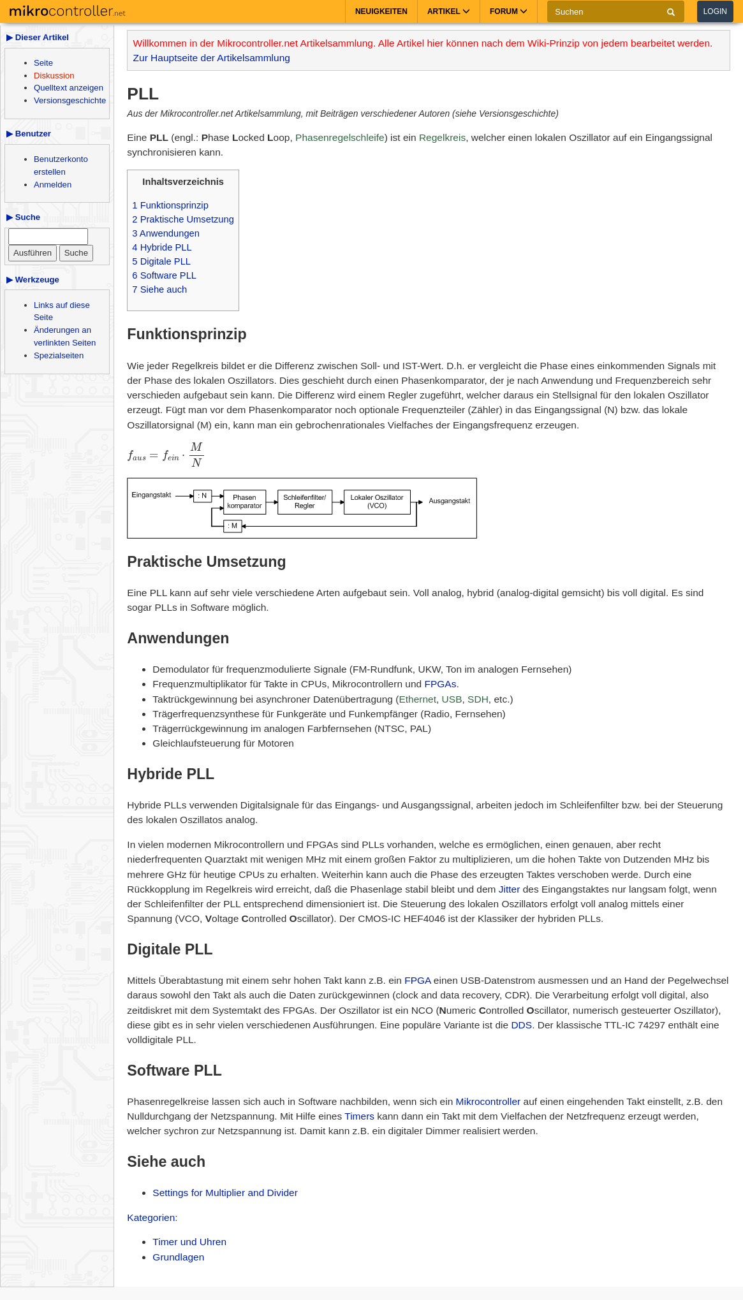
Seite (43, 63)
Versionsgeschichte (70, 100)
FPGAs (441, 683)
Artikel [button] (448, 11)
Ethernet (417, 699)
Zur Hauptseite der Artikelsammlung (211, 57)
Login (715, 11)
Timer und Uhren (189, 1241)
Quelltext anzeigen (68, 87)
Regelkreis (442, 137)
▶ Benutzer (28, 133)
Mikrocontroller (488, 1101)
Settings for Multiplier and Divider (224, 1192)
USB (452, 699)
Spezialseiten (59, 355)
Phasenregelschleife (340, 137)
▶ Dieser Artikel (37, 37)
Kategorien (151, 1217)
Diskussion (54, 75)
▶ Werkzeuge (32, 279)
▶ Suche (23, 217)
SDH (478, 699)
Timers (359, 1116)
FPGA (417, 980)
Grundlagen (178, 1257)
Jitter (509, 889)
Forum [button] (508, 11)
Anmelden (52, 184)
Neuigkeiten (381, 11)
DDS (521, 1024)
